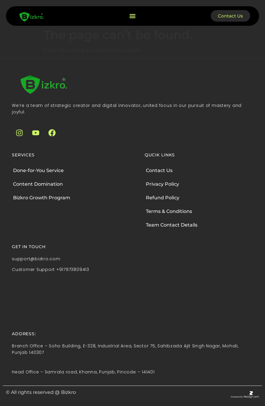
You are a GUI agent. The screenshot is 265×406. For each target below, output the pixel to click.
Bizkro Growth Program (41, 197)
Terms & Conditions (169, 211)
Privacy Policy (162, 184)
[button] (132, 16)
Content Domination (38, 184)
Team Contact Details (171, 225)
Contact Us (159, 170)
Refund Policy (162, 197)
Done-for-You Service (38, 170)
